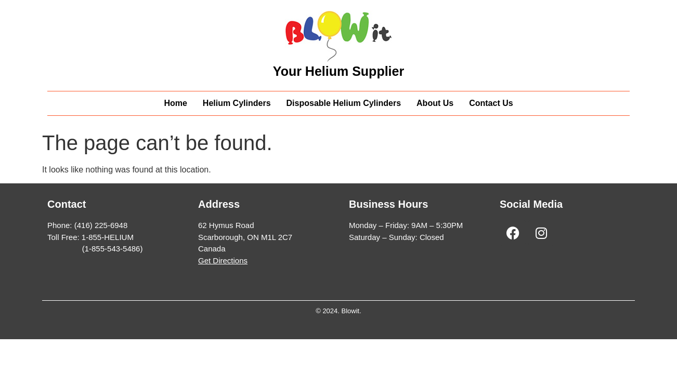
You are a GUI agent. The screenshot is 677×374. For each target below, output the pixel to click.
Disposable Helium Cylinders (344, 103)
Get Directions (223, 260)
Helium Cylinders (237, 103)
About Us (434, 103)
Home (175, 103)
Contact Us (491, 103)
